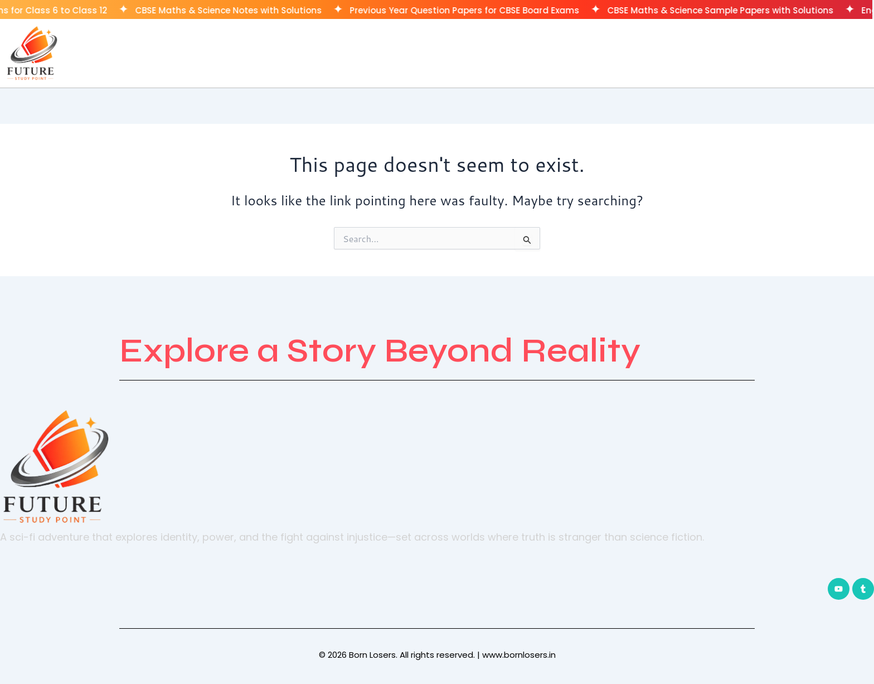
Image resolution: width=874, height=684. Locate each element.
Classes (770, 52)
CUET (819, 52)
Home (718, 52)
